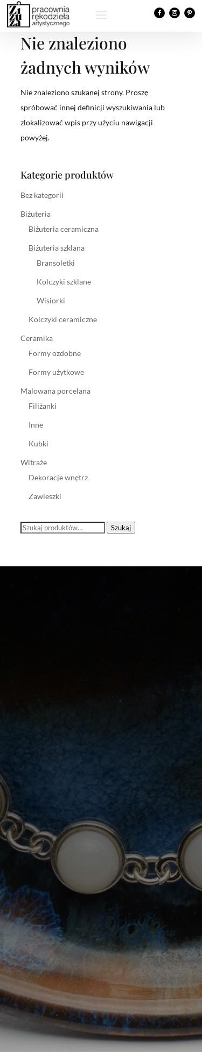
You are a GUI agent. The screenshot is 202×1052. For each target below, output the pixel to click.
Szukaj (121, 527)
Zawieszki (45, 496)
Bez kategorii (42, 195)
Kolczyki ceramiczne (63, 319)
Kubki (38, 443)
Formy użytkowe (56, 371)
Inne (36, 424)
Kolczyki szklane (64, 281)
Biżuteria (35, 213)
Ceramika (36, 338)
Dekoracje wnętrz (58, 477)
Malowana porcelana (55, 390)
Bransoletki (56, 262)
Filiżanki (43, 405)
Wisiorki (51, 300)
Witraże (33, 462)
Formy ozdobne (55, 353)
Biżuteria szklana (57, 247)
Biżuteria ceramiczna (64, 228)
